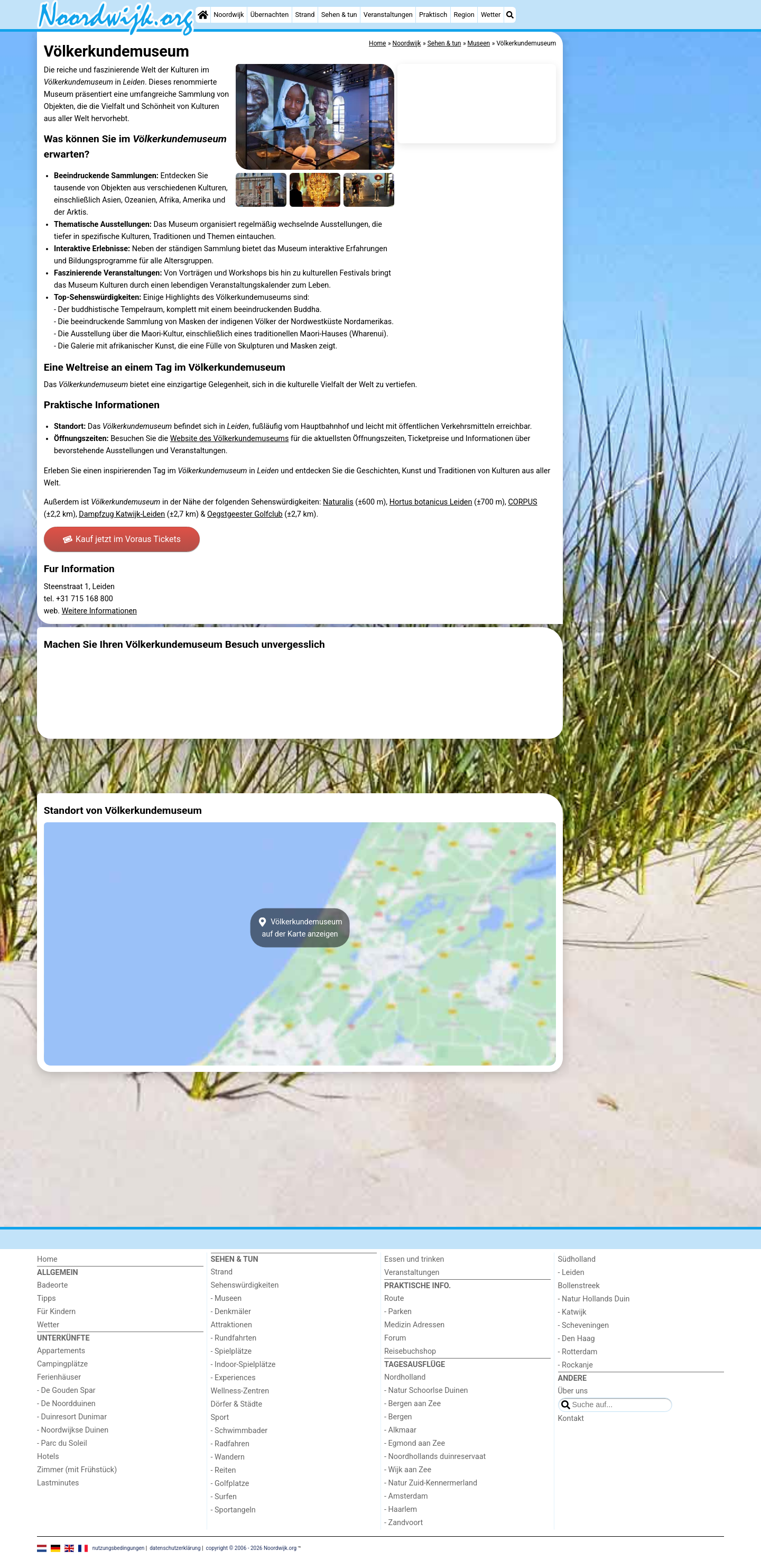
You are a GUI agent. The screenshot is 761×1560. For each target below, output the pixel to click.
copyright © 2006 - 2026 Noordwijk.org (251, 1547)
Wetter (490, 15)
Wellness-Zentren (240, 1391)
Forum (395, 1338)
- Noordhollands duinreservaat (435, 1456)
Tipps (46, 1298)
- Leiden (571, 1272)
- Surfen (224, 1496)
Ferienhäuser (59, 1377)
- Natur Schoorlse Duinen (426, 1390)
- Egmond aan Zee (414, 1443)
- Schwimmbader (239, 1430)
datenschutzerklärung (175, 1547)
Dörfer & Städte (237, 1404)
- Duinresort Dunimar (72, 1416)
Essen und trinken (414, 1259)
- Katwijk (572, 1312)
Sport (220, 1417)
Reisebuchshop (410, 1351)
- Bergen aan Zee (412, 1403)
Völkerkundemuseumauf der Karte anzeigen (299, 927)
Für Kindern (56, 1311)
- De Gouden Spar (66, 1390)
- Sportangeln (233, 1510)
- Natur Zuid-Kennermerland (430, 1483)
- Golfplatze (230, 1483)
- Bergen (398, 1416)
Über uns (573, 1391)
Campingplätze (62, 1364)
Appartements (61, 1350)
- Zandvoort (403, 1522)
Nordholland (404, 1377)
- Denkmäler (231, 1311)
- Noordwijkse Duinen (72, 1430)
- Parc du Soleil (62, 1443)
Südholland (577, 1259)
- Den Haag (576, 1338)
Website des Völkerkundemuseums (229, 438)
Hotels (48, 1456)
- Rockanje (575, 1365)
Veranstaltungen (388, 15)
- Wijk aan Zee (407, 1469)
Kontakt (571, 1418)
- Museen (226, 1298)
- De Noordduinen (66, 1403)
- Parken (398, 1311)
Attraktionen (231, 1324)
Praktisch (433, 15)
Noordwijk (229, 15)
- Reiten (223, 1470)
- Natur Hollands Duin (594, 1299)
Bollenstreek (579, 1285)
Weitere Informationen (99, 611)
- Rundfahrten (234, 1338)
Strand (304, 15)
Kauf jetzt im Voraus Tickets (122, 539)
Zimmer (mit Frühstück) (77, 1469)
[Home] (203, 15)
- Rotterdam (578, 1351)
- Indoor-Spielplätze (243, 1364)
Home (47, 1259)
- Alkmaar (400, 1430)
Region (463, 15)
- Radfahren (230, 1443)
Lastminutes (58, 1483)
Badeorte (52, 1285)
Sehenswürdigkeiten (245, 1285)
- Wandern (228, 1457)
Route (394, 1298)
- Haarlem (400, 1509)
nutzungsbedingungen (118, 1547)
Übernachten (269, 15)
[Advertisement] (644, 275)
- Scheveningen (583, 1325)
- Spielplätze (231, 1351)
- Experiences (233, 1377)
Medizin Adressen (414, 1324)
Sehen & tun (339, 15)
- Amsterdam (406, 1496)
